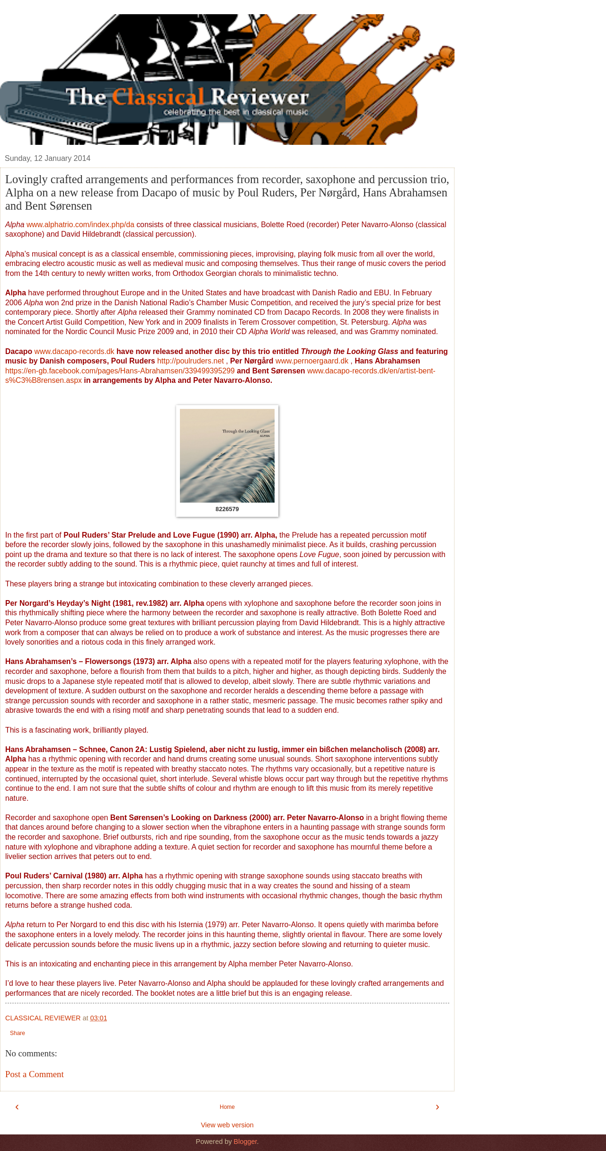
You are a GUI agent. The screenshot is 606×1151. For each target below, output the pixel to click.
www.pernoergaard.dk (312, 361)
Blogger (245, 1141)
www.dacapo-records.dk (75, 351)
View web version (227, 1125)
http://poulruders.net (190, 361)
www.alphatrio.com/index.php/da (80, 225)
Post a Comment (34, 1074)
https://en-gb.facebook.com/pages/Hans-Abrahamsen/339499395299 (120, 371)
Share (17, 1033)
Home (227, 1107)
